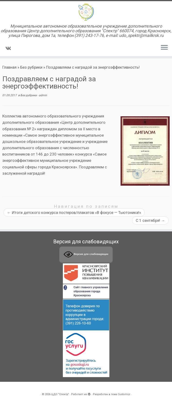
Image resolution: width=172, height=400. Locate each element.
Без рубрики (31, 67)
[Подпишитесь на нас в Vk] (9, 48)
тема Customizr (120, 394)
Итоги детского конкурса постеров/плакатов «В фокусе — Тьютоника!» (74, 212)
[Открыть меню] (164, 47)
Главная (9, 67)
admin (43, 95)
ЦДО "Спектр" (60, 394)
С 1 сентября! (150, 220)
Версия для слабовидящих (86, 254)
